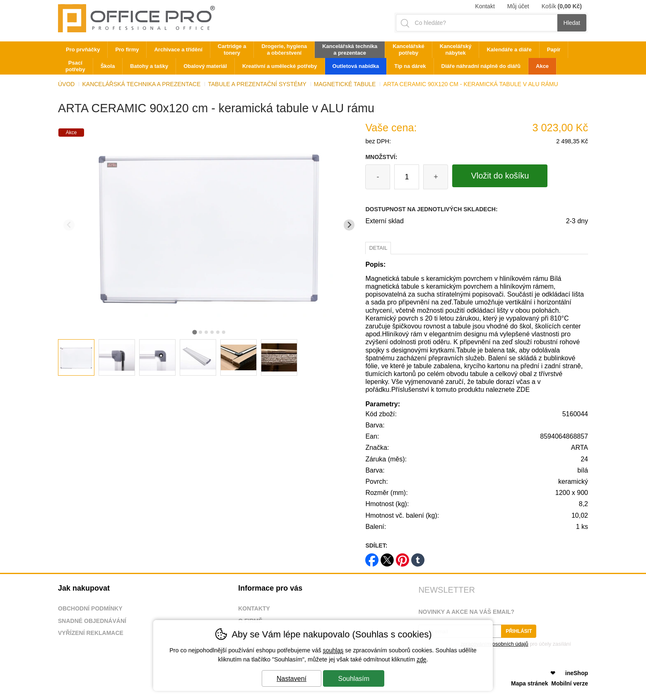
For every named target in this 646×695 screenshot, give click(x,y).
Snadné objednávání (92, 621)
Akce (542, 66)
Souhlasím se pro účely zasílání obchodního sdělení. (494, 646)
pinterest (402, 557)
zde (421, 659)
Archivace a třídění (178, 49)
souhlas (333, 650)
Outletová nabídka (356, 66)
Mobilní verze (569, 683)
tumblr (417, 557)
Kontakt (484, 6)
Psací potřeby (75, 66)
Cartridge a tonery (232, 49)
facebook (371, 557)
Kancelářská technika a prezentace (141, 84)
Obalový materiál (205, 66)
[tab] (194, 332)
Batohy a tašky (149, 66)
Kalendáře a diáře (509, 49)
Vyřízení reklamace (90, 633)
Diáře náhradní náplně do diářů (481, 66)
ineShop (576, 673)
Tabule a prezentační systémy (257, 84)
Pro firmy (127, 49)
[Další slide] (349, 225)
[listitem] (76, 357)
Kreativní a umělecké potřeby (279, 66)
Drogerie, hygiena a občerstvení (284, 49)
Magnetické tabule (345, 84)
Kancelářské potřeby (408, 49)
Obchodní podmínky (90, 608)
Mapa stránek (529, 683)
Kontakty (254, 608)
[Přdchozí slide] (69, 225)
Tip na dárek (410, 66)
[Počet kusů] (406, 176)
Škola (108, 66)
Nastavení (291, 678)
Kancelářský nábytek (456, 49)
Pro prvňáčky (83, 49)
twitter (387, 557)
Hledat (572, 22)
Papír (554, 49)
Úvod (66, 84)
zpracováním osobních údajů (494, 644)
